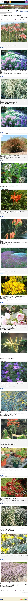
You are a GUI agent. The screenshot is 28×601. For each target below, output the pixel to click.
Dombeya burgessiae (4, 303)
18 (10, 591)
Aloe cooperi (3, 21)
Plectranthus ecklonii (4, 48)
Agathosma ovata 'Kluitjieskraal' (6, 560)
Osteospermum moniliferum (6, 274)
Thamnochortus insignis (5, 133)
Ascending (22, 17)
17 (26, 19)
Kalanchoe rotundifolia (5, 418)
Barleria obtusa (3, 361)
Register (27, 0)
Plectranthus (3, 106)
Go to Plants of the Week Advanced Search (22, 11)
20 (13, 591)
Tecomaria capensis (4, 189)
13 (20, 19)
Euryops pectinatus (4, 533)
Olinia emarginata (4, 476)
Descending (26, 17)
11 (17, 19)
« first (1, 19)
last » (17, 591)
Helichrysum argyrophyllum (5, 389)
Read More (1, 47)
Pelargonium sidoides (4, 447)
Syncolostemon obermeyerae (6, 247)
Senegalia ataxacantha (5, 332)
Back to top (25, 592)
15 (23, 19)
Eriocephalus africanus (5, 505)
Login (24, 0)
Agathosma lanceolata (5, 162)
